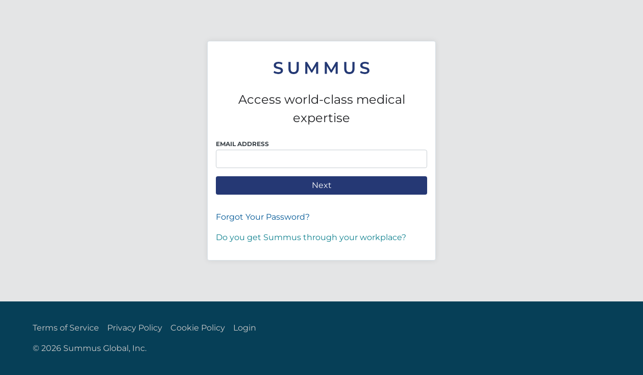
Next (322, 185)
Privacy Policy (134, 328)
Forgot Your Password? (263, 217)
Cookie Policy (197, 328)
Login (244, 328)
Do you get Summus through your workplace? (311, 237)
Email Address (242, 144)
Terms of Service (66, 328)
